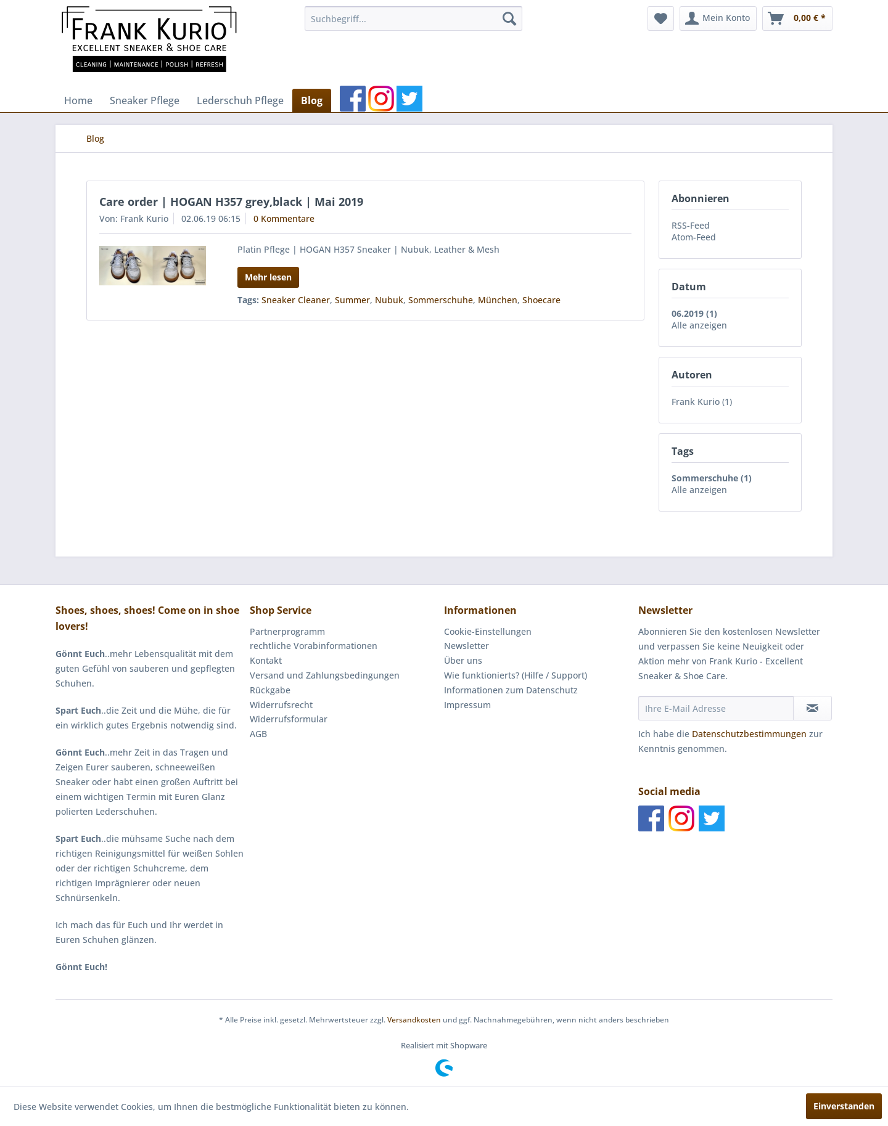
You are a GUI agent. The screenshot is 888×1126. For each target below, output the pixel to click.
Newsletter (466, 645)
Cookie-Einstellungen (488, 631)
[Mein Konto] (718, 18)
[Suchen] (509, 18)
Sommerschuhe (440, 300)
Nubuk (389, 300)
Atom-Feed (694, 237)
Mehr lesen (268, 277)
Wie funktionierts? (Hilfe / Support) (515, 675)
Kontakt (266, 660)
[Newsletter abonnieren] (812, 708)
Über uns (463, 660)
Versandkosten (414, 1019)
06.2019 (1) (694, 313)
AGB (258, 734)
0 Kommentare (283, 218)
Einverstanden (843, 1106)
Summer (352, 300)
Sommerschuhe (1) (712, 478)
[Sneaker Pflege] (144, 100)
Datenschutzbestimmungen (749, 734)
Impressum (467, 705)
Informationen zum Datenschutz (511, 690)
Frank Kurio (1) (702, 401)
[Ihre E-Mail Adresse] (716, 708)
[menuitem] (413, 18)
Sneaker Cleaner (295, 300)
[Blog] (311, 100)
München (497, 300)
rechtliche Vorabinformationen (313, 645)
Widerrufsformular (288, 719)
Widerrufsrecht (281, 705)
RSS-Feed (691, 225)
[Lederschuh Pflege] (240, 100)
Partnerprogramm (287, 631)
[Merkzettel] (661, 18)
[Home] (78, 100)
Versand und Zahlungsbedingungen (325, 675)
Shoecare (541, 300)
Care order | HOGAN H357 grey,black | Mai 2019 (231, 201)
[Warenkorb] (797, 18)
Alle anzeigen (699, 325)
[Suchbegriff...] (413, 18)
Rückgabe (270, 690)
